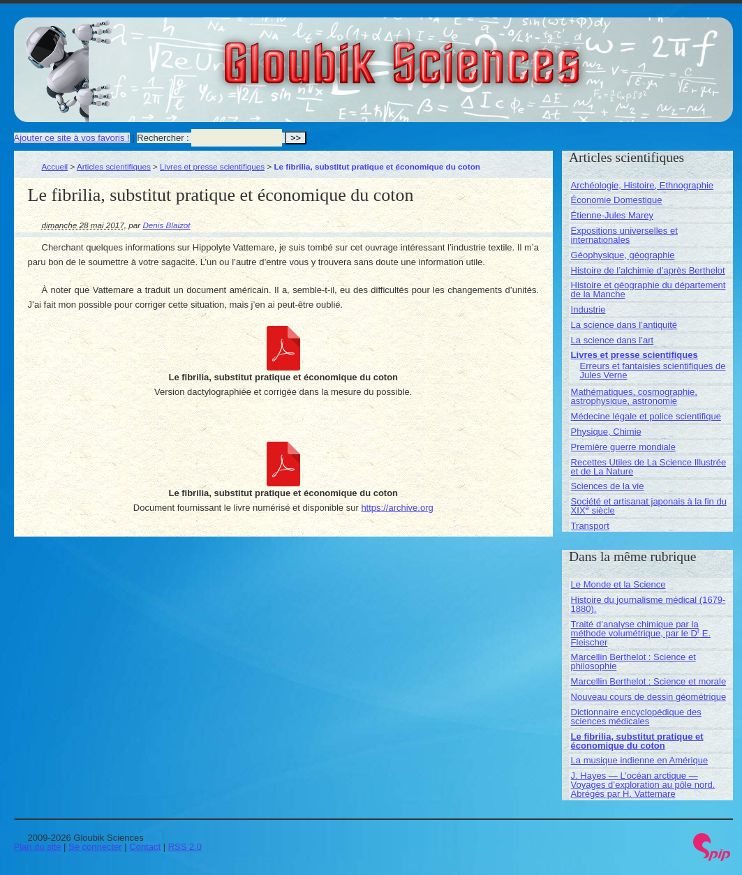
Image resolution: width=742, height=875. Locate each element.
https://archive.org (397, 507)
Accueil (55, 166)
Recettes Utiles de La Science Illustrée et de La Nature (649, 467)
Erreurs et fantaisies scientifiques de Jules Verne (653, 370)
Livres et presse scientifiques (212, 166)
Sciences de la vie (607, 486)
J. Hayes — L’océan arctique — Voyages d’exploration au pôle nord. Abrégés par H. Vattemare (643, 784)
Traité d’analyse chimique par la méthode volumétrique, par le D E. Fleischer (641, 633)
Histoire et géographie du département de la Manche (648, 289)
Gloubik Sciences (480, 54)
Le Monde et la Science (618, 584)
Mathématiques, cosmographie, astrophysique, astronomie (634, 396)
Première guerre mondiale (623, 447)
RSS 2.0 (185, 847)
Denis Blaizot (166, 225)
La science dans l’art (612, 340)
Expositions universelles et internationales (624, 235)
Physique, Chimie (606, 431)
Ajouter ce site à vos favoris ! (72, 138)
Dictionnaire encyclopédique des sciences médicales (636, 716)
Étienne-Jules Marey (612, 215)
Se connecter (95, 847)
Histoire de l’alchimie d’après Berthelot (648, 270)
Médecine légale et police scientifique (646, 416)
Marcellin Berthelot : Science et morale (649, 681)
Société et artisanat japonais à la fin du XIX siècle (649, 506)
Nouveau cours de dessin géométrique (649, 696)
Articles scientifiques (114, 166)
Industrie (588, 309)
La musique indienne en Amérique (639, 760)
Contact (145, 847)
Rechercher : (162, 138)
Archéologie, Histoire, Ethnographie (642, 185)
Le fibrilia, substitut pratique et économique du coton (637, 741)
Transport (590, 526)
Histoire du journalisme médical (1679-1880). (648, 604)
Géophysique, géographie (623, 255)
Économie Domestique (616, 200)
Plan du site (37, 847)
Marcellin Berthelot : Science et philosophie (633, 661)
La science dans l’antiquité (624, 325)
